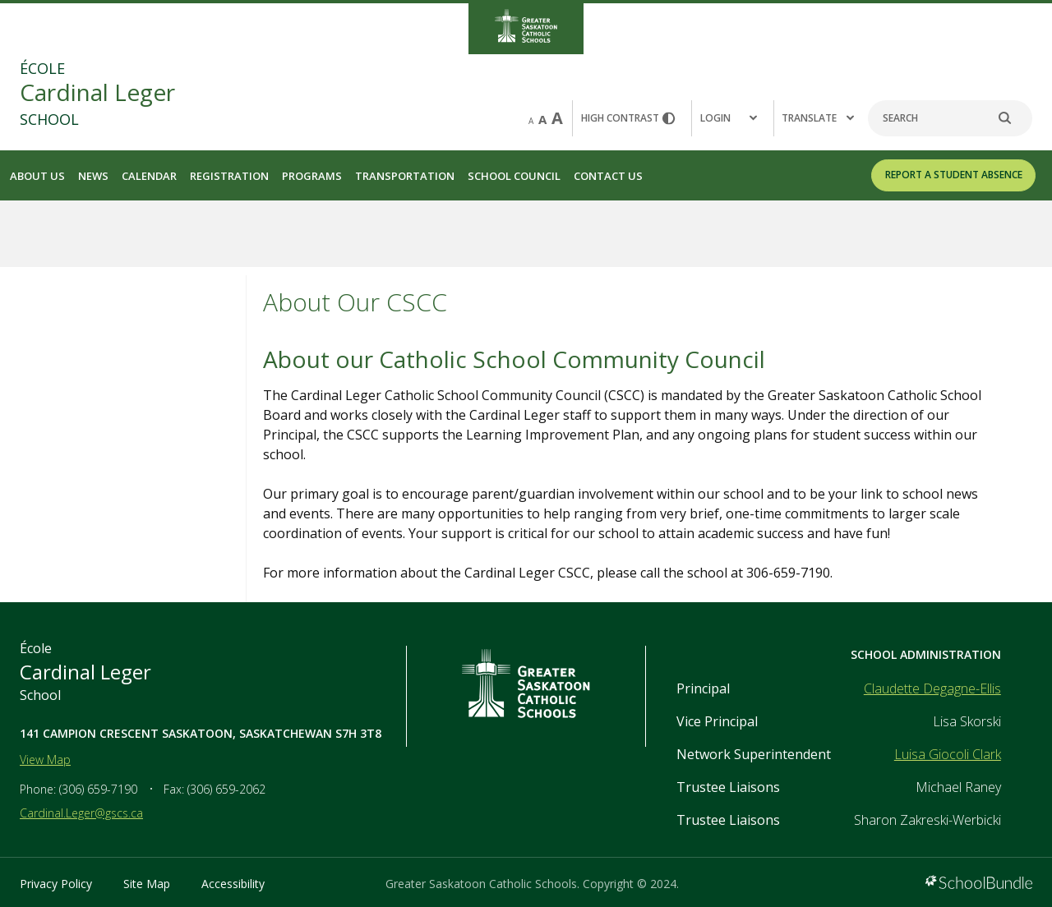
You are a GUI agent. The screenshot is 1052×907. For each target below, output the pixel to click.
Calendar (149, 175)
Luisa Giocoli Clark (947, 754)
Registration (229, 175)
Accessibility (233, 883)
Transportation (404, 175)
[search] (1013, 118)
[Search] (950, 118)
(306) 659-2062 (226, 789)
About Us (37, 175)
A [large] (557, 118)
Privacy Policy (56, 883)
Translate (818, 118)
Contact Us (608, 175)
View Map (45, 759)
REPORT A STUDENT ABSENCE (953, 175)
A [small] (530, 121)
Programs (312, 175)
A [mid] (542, 119)
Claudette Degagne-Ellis (932, 688)
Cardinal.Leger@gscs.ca (81, 813)
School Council (514, 175)
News (93, 175)
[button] (732, 118)
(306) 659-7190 (98, 789)
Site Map (146, 883)
